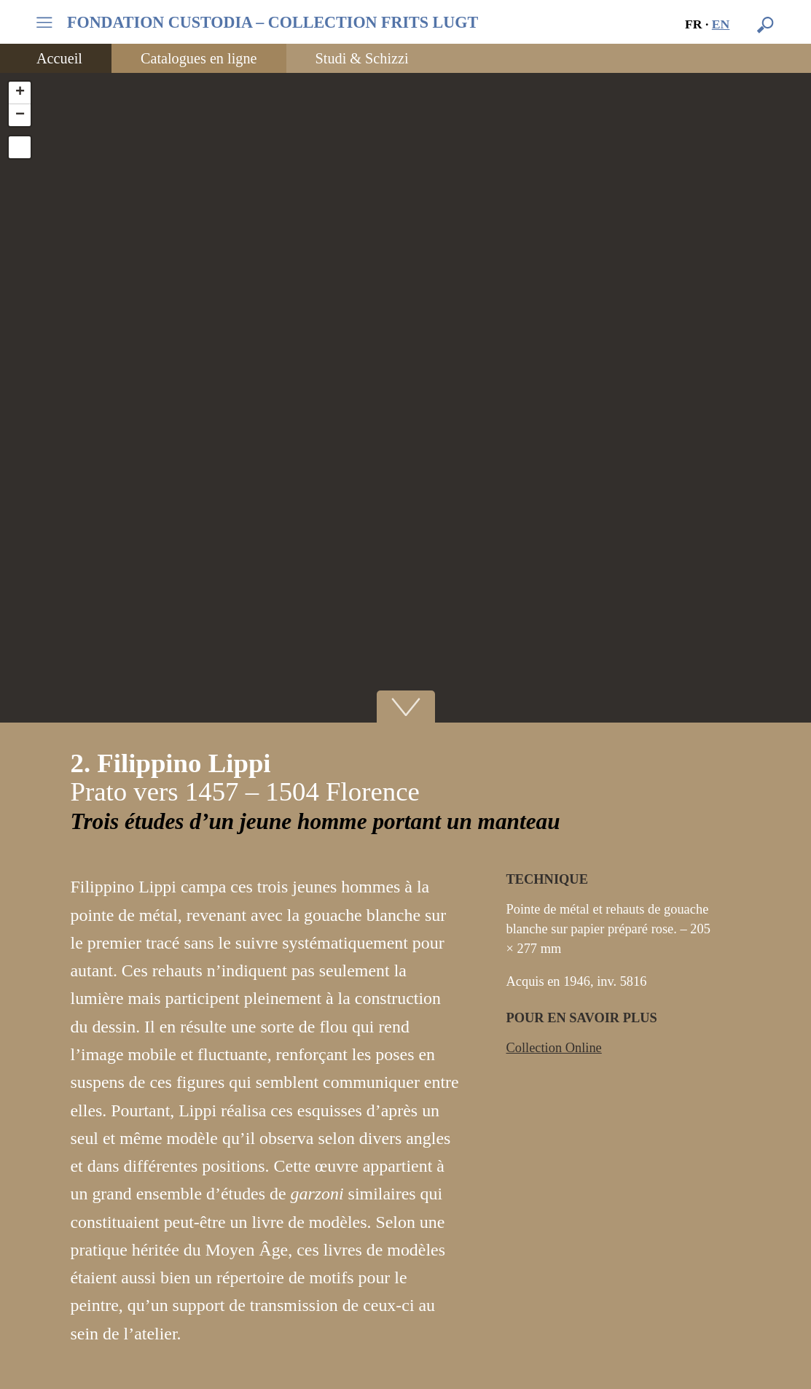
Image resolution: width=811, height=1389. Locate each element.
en (721, 24)
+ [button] (20, 93)
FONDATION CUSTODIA (272, 23)
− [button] (20, 115)
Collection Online (554, 1047)
